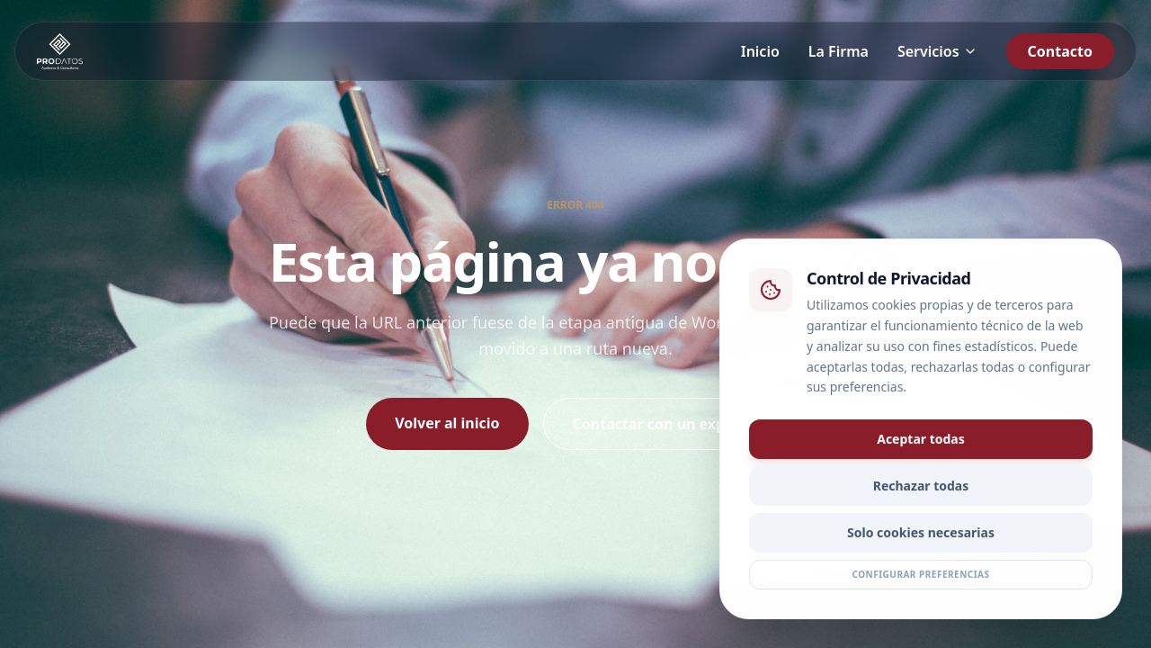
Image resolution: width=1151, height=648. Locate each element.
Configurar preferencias (920, 577)
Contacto (1060, 51)
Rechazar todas (921, 488)
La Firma (838, 51)
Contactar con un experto (664, 424)
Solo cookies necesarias (921, 535)
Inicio (760, 51)
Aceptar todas (921, 441)
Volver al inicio (447, 423)
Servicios (937, 51)
